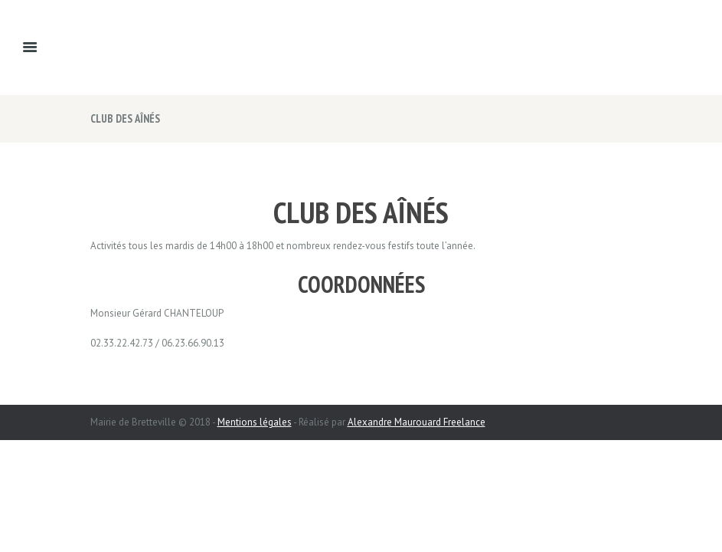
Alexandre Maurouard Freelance (416, 422)
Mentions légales (254, 422)
